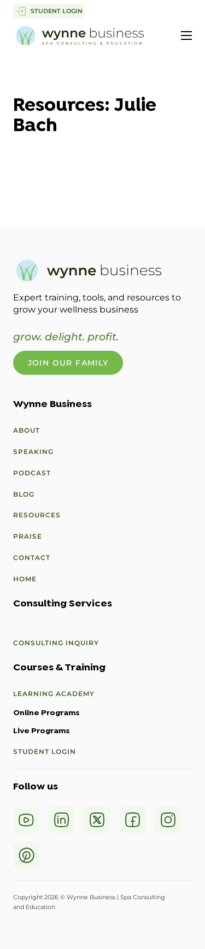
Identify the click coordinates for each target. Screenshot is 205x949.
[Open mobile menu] (186, 35)
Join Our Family (68, 363)
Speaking (33, 451)
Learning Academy (54, 693)
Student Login (44, 751)
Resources (37, 515)
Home (25, 579)
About (26, 430)
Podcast (32, 473)
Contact (31, 557)
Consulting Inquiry (56, 643)
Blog (23, 494)
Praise (27, 536)
